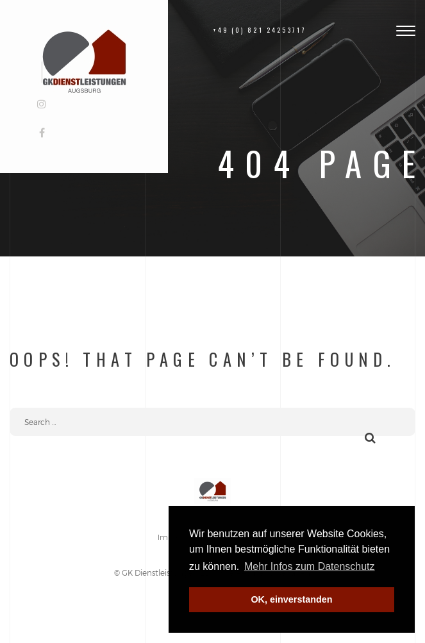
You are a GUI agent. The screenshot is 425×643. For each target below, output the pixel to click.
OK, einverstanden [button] (291, 599)
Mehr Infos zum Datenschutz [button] (309, 566)
